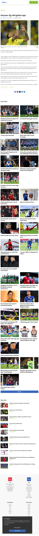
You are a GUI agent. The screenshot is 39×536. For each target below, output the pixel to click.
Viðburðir (29, 509)
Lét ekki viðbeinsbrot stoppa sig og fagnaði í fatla (19, 437)
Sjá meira (19, 391)
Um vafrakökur (29, 496)
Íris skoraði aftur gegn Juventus (29, 118)
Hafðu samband (29, 487)
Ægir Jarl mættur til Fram (27, 202)
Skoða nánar (6, 527)
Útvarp (10, 514)
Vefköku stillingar (10, 530)
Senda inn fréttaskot (29, 498)
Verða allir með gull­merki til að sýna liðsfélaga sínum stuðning (22, 464)
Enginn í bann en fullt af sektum (15, 410)
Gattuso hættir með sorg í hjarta (9, 235)
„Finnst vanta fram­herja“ (7, 135)
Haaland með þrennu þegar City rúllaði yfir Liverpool (20, 416)
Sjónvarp (10, 512)
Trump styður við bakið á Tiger (15, 423)
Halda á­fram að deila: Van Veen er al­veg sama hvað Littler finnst (22, 443)
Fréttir (10, 504)
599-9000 (11, 491)
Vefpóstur (29, 495)
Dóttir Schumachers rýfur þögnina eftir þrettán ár (19, 403)
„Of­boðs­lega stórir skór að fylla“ (29, 322)
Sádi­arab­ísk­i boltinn (5, 87)
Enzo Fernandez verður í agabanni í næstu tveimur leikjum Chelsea (27, 305)
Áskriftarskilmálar (29, 490)
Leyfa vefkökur (24, 530)
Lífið (10, 509)
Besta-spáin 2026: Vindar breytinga (16, 430)
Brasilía (12, 87)
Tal (29, 517)
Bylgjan (29, 512)
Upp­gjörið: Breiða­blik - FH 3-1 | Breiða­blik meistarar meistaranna (9, 287)
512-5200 (30, 484)
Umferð (28, 493)
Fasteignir (29, 506)
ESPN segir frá (34, 58)
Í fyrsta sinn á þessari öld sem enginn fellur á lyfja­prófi (20, 450)
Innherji (28, 504)
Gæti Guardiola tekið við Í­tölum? (10, 355)
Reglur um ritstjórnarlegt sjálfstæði (10, 485)
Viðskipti (10, 506)
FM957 (29, 514)
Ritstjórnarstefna (29, 488)
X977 (29, 515)
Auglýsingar (29, 485)
